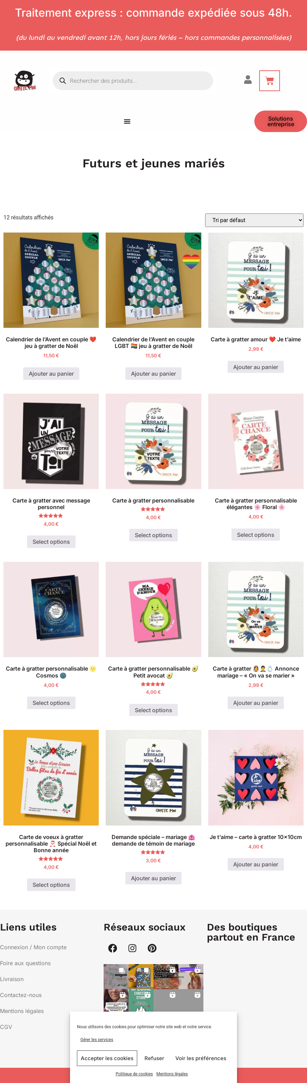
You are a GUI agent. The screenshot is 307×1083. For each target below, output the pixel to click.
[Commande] (254, 220)
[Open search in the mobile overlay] (133, 81)
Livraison (12, 979)
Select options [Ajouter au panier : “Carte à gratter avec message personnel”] (51, 541)
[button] (116, 976)
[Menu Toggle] (127, 121)
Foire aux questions (25, 963)
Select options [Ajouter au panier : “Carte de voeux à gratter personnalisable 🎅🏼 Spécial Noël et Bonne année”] (51, 884)
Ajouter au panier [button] (51, 373)
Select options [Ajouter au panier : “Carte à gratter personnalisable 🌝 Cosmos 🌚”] (51, 702)
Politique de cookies (134, 1074)
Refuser (154, 1058)
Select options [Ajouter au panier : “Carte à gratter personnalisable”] (153, 535)
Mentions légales (172, 1074)
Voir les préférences (200, 1058)
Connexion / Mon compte (33, 947)
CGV (6, 1026)
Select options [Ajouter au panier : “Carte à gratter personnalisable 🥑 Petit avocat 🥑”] (153, 710)
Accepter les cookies (107, 1058)
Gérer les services (96, 1039)
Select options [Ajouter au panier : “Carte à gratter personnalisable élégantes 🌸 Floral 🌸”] (255, 534)
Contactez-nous (21, 995)
